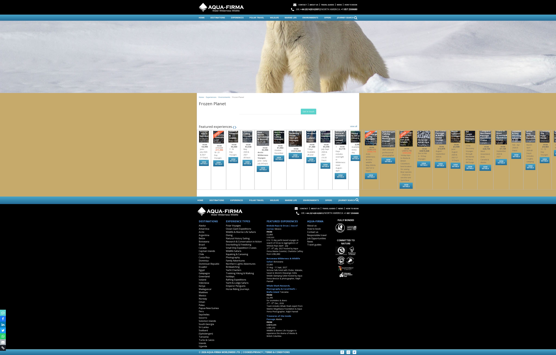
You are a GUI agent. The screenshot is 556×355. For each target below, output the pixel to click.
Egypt (202, 270)
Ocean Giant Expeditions (238, 228)
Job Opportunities (316, 238)
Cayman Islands (207, 251)
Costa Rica (204, 257)
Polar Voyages (233, 225)
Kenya (202, 285)
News (339, 5)
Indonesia (204, 282)
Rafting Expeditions (236, 279)
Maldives (203, 292)
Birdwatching (233, 266)
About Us (314, 5)
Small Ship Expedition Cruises (241, 247)
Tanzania (204, 336)
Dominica (204, 260)
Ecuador (203, 266)
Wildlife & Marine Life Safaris (241, 232)
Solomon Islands (207, 320)
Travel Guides (327, 5)
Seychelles (204, 314)
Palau (202, 305)
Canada (203, 247)
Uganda (203, 346)
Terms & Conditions (277, 352)
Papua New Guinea (209, 308)
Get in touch (308, 111)
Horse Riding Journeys (237, 289)
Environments (224, 97)
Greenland (204, 276)
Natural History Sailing (238, 238)
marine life (291, 17)
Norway (203, 298)
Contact (302, 5)
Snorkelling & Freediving (238, 244)
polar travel (257, 17)
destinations (217, 17)
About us (312, 225)
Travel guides (314, 244)
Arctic (201, 232)
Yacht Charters (233, 270)
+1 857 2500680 (349, 9)
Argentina (204, 235)
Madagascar (205, 289)
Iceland (202, 279)
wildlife (274, 17)
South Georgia (206, 324)
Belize (202, 238)
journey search (347, 17)
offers (327, 17)
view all (353, 126)
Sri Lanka (204, 327)
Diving (229, 235)
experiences (237, 17)
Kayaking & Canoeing (237, 254)
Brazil (202, 244)
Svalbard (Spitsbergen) (206, 332)
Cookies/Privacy (253, 352)
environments (310, 17)
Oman (202, 301)
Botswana (204, 241)
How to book (351, 5)
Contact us (312, 232)
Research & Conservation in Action (244, 241)
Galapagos (204, 273)
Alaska (202, 225)
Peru (201, 311)
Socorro (203, 317)
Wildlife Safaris (233, 251)
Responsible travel (317, 235)
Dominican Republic (209, 263)
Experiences (211, 97)
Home (201, 97)
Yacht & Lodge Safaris (237, 282)
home (202, 17)
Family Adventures (235, 260)
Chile (201, 254)
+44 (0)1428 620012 (310, 9)
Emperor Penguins (235, 285)
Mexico (202, 295)
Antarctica (204, 228)
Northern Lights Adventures (240, 263)
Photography (233, 257)
